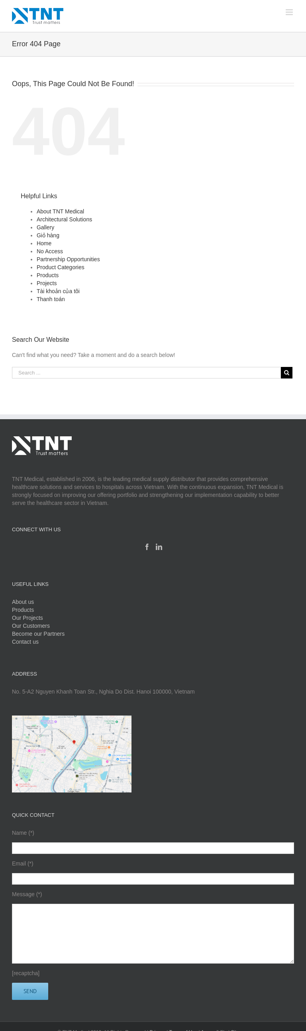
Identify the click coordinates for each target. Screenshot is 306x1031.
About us (23, 602)
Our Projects (27, 618)
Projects (47, 283)
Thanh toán (51, 299)
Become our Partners (38, 634)
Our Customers (31, 626)
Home (44, 243)
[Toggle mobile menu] (290, 12)
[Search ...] (146, 372)
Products (48, 275)
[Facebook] (147, 547)
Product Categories (60, 267)
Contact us (25, 642)
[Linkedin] (159, 547)
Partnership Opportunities (68, 259)
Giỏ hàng (48, 235)
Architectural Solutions (64, 219)
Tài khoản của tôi (58, 291)
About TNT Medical (60, 211)
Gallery (45, 227)
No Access (50, 251)
